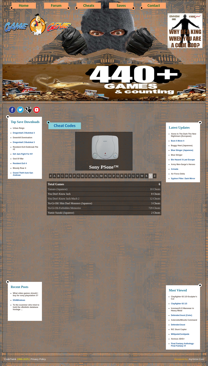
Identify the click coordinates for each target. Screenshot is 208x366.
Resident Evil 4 (20, 163)
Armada (174, 169)
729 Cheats (154, 208)
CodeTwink (10, 359)
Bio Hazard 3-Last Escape (183, 160)
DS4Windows (19, 300)
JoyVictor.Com (196, 359)
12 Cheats (155, 198)
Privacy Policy (38, 359)
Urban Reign (18, 128)
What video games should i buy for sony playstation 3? (25, 294)
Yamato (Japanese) (57, 189)
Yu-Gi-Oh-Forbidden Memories (64, 208)
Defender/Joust (178, 325)
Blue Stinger (176, 155)
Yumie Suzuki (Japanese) (61, 212)
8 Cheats (155, 194)
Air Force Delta (178, 174)
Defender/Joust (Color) (181, 315)
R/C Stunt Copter (179, 329)
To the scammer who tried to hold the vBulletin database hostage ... (26, 307)
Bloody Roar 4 (19, 168)
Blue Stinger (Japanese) (182, 150)
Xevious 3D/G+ (178, 339)
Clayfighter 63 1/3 (179, 303)
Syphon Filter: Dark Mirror (183, 178)
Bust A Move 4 (177, 141)
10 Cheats (155, 189)
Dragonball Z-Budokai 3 (24, 133)
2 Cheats (155, 212)
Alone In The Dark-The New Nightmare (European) (183, 135)
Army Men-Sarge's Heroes (183, 164)
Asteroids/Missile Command (184, 320)
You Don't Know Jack (59, 194)
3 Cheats (155, 203)
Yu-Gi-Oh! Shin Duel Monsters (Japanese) (70, 203)
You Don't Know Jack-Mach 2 (63, 198)
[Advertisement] (25, 230)
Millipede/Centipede (180, 334)
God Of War (18, 159)
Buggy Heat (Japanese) (182, 145)
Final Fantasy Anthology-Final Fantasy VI (182, 344)
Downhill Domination (22, 137)
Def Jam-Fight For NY (23, 154)
